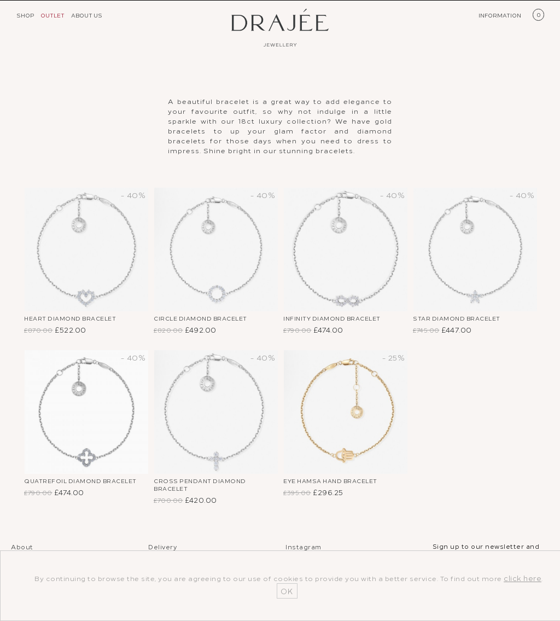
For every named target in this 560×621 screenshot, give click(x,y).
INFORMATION (500, 15)
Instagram (303, 549)
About (22, 549)
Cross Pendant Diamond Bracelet (206, 488)
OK (287, 590)
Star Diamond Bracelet (463, 319)
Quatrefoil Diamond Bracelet (67, 488)
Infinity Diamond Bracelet (338, 319)
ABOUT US (86, 15)
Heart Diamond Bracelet (77, 319)
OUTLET (52, 15)
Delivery (162, 549)
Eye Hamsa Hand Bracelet (338, 484)
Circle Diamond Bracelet (208, 319)
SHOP (25, 15)
